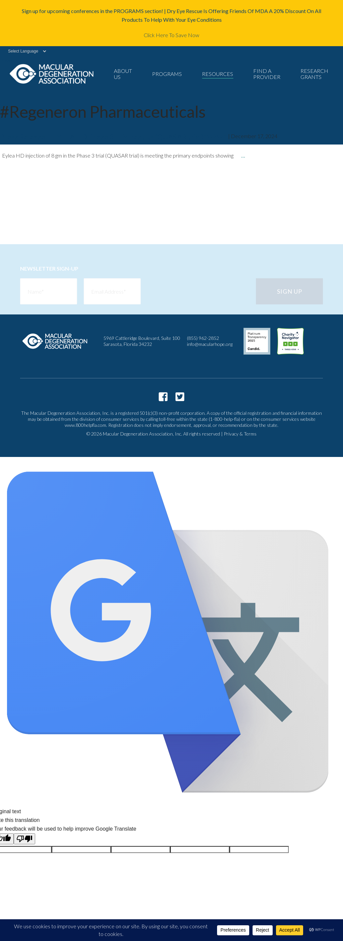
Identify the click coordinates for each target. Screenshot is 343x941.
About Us (123, 74)
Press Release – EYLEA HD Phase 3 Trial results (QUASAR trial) (102, 136)
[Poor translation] (24, 838)
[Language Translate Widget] (23, 51)
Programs (167, 74)
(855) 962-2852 (203, 338)
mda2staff (215, 136)
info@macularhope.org (209, 344)
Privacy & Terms (240, 434)
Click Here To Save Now (171, 35)
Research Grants (314, 74)
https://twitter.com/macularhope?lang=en (180, 397)
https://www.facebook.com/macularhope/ (163, 397)
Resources (217, 74)
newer (22, 220)
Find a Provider (266, 74)
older (22, 184)
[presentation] (198, 293)
